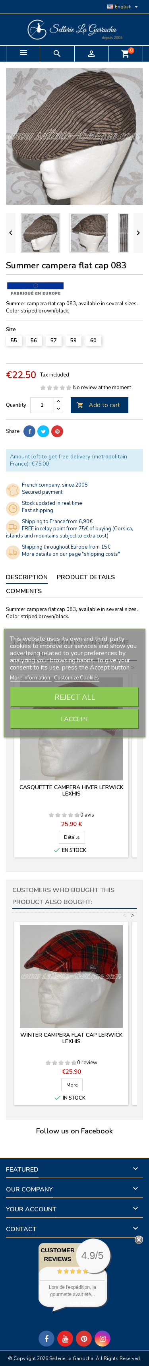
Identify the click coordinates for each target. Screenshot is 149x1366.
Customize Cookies (76, 677)
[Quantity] (42, 405)
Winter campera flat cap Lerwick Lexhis (71, 1038)
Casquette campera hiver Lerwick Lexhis (71, 790)
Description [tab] (27, 577)
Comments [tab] (24, 591)
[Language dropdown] (123, 7)
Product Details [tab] (86, 577)
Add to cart (98, 405)
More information (30, 677)
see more (83, 1303)
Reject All (74, 697)
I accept (75, 719)
